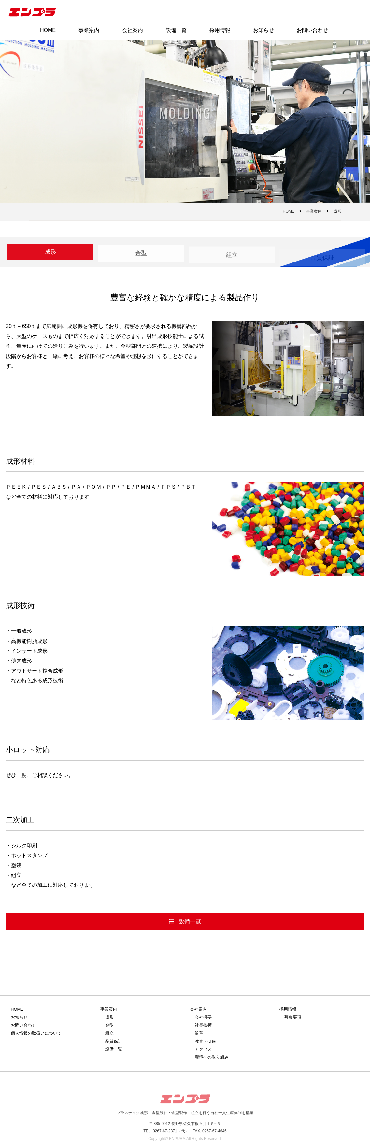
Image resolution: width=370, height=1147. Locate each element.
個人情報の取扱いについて (36, 1033)
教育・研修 (205, 1041)
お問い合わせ (312, 30)
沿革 (199, 1033)
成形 (109, 1017)
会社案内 (132, 30)
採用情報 (219, 30)
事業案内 (88, 30)
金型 (141, 254)
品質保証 (113, 1041)
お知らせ (263, 30)
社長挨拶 (203, 1025)
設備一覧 (176, 30)
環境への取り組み (212, 1057)
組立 (232, 257)
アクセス (203, 1049)
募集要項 (292, 1017)
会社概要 (203, 1017)
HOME (48, 30)
